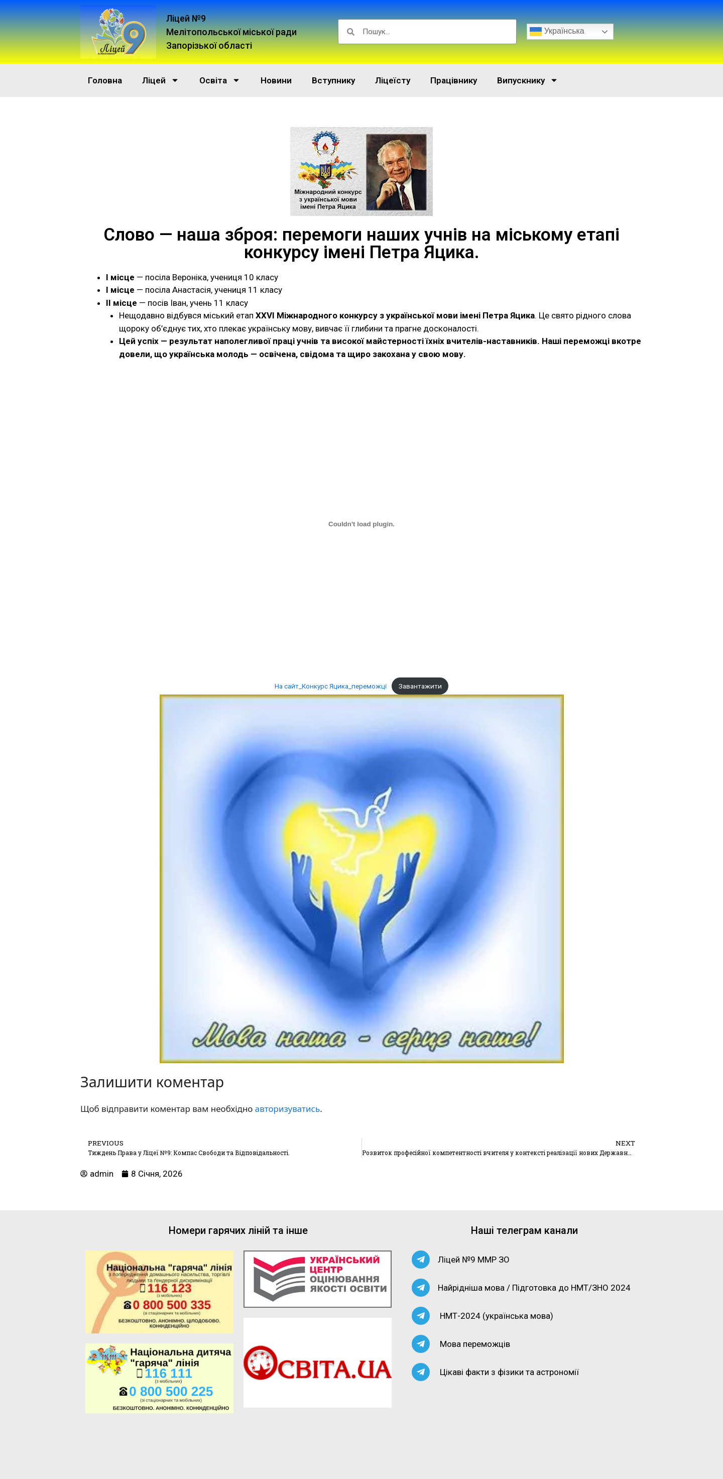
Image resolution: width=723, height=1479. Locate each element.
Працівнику (453, 80)
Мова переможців (475, 1344)
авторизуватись (287, 1108)
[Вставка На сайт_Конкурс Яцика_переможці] (361, 524)
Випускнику (527, 80)
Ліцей (160, 80)
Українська (557, 32)
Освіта (219, 80)
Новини (276, 80)
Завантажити (420, 686)
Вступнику (333, 80)
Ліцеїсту (392, 80)
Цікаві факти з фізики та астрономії (509, 1372)
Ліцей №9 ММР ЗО (474, 1260)
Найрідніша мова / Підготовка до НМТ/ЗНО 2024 (534, 1288)
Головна (105, 80)
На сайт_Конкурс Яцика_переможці (331, 686)
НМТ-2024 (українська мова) (496, 1316)
